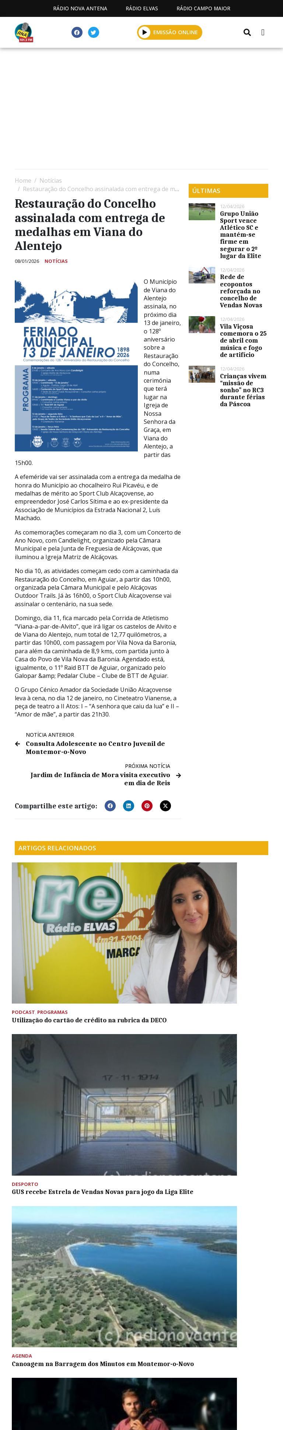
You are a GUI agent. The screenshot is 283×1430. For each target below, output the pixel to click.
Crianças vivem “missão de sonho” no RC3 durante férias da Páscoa (243, 390)
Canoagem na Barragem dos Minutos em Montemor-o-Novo (226, 932)
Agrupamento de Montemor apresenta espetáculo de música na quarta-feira (52, 1027)
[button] (110, 802)
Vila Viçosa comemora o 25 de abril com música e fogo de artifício (243, 340)
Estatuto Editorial (84, 1376)
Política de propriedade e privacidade (141, 1384)
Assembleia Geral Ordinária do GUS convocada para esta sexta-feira (133, 1027)
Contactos (211, 1376)
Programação (153, 1376)
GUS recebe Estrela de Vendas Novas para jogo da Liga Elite (138, 932)
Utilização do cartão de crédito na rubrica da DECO (50, 932)
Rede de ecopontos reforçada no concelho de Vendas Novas (241, 291)
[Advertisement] (141, 110)
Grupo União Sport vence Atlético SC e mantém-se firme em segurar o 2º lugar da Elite (240, 235)
